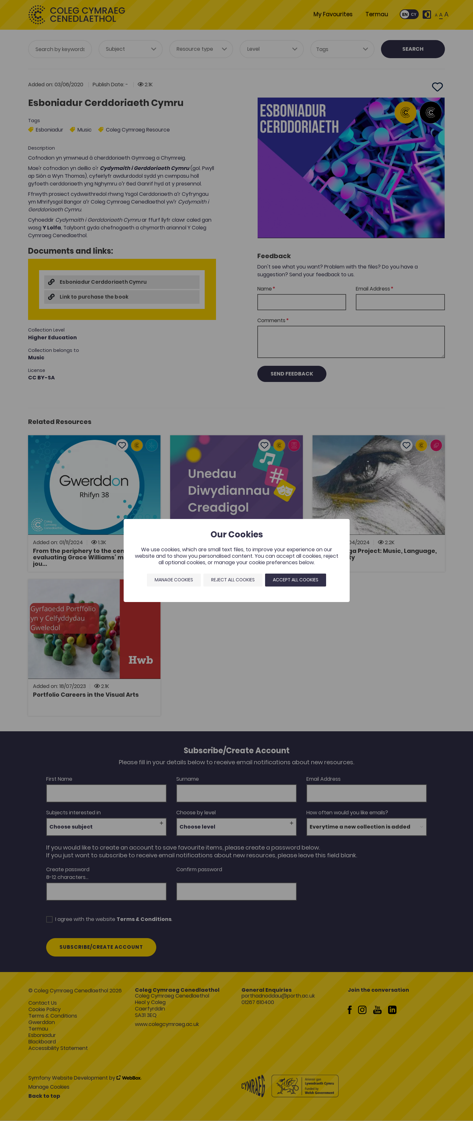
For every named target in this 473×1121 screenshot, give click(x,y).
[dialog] (236, 560)
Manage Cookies (174, 579)
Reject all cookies (233, 579)
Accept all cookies (295, 579)
